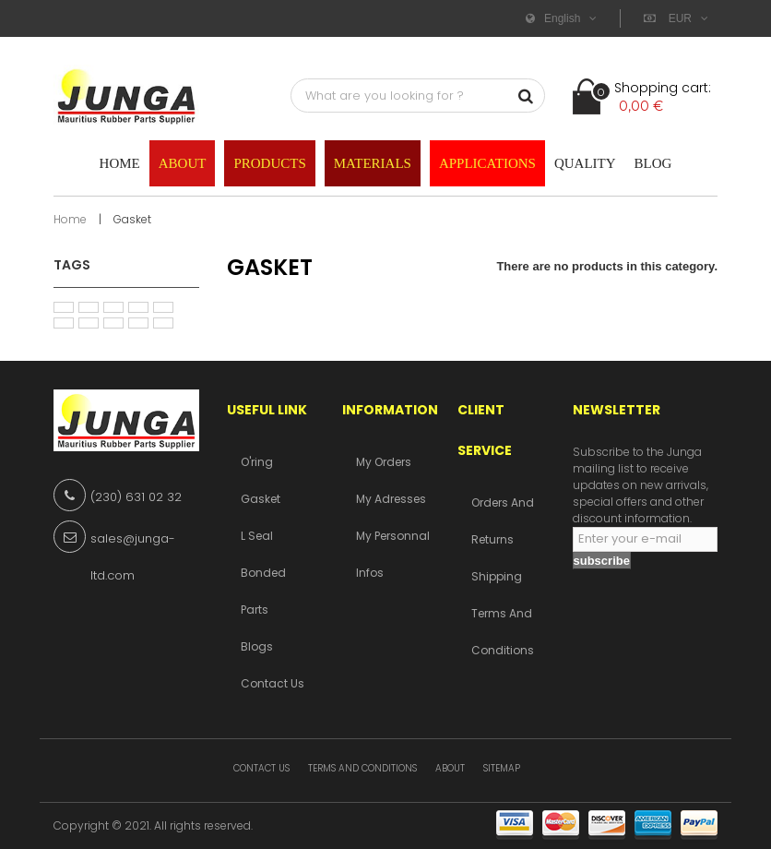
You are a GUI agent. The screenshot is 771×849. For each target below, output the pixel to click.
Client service (484, 430)
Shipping (496, 576)
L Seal (257, 536)
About (450, 768)
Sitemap (501, 768)
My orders (383, 462)
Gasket (260, 499)
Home (70, 219)
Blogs (257, 646)
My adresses (391, 499)
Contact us (272, 683)
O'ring (257, 462)
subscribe (602, 561)
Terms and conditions (362, 768)
